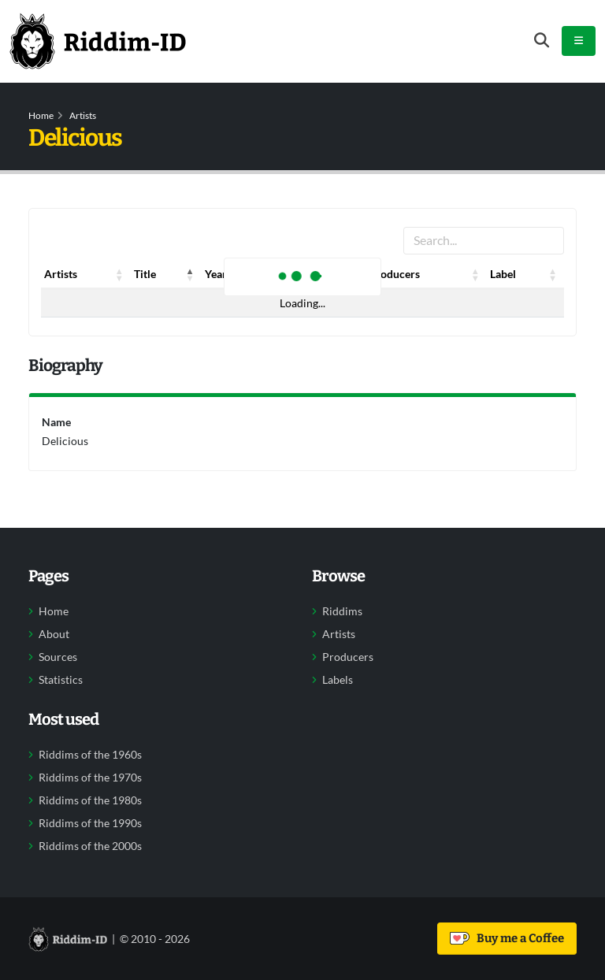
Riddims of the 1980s (90, 800)
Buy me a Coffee (507, 938)
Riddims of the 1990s (90, 823)
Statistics (61, 680)
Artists (82, 115)
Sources (58, 657)
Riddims (342, 611)
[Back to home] (97, 41)
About (54, 634)
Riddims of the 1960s (90, 754)
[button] (119, 274)
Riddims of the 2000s (90, 846)
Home (41, 115)
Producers (347, 657)
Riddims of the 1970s (90, 777)
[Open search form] (541, 40)
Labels (337, 680)
